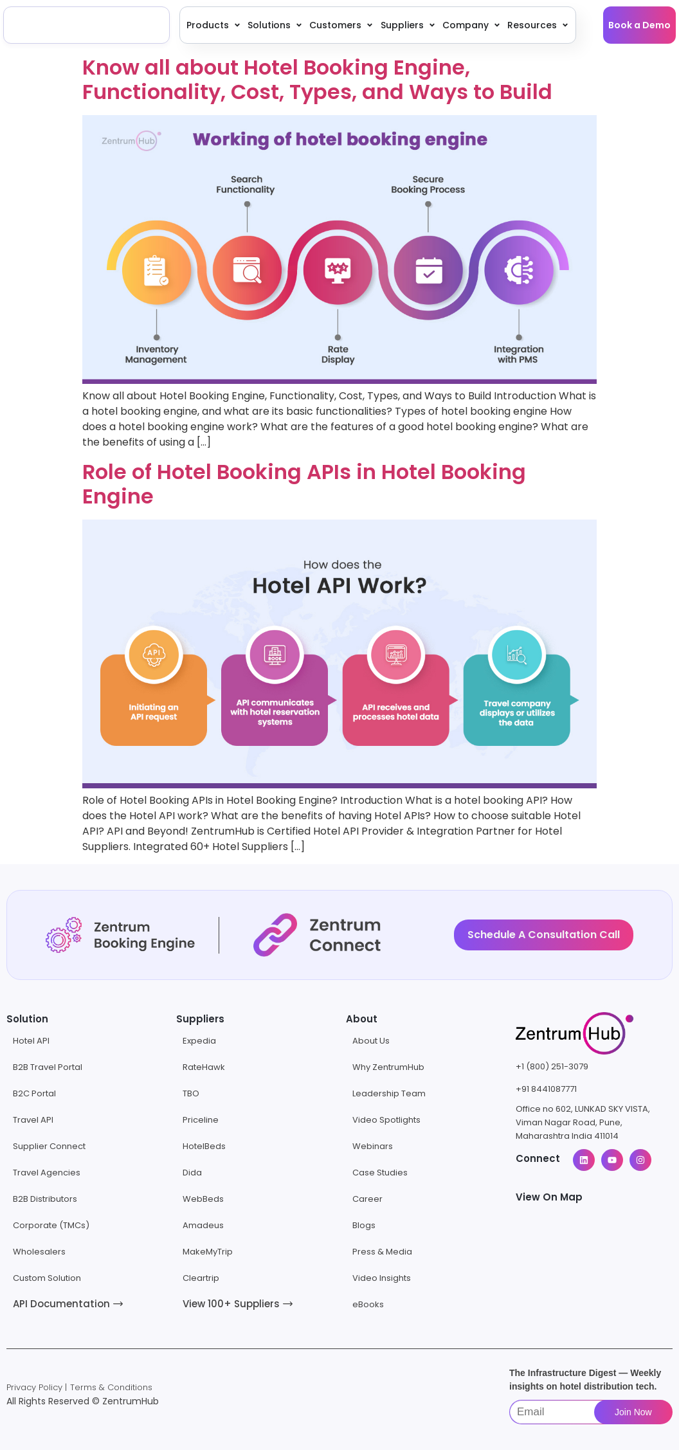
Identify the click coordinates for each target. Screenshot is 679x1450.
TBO (191, 1093)
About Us (371, 1041)
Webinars (372, 1146)
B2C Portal (34, 1093)
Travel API (33, 1120)
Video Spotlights (386, 1120)
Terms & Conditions (111, 1387)
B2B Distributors (45, 1199)
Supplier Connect (49, 1146)
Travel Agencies (46, 1172)
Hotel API (31, 1041)
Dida (192, 1172)
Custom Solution (47, 1278)
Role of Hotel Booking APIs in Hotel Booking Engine (304, 484)
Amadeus (203, 1225)
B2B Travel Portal (47, 1067)
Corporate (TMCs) (51, 1225)
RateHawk (204, 1067)
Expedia (199, 1041)
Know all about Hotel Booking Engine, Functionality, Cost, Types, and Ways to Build (317, 79)
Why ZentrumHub (388, 1067)
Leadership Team (389, 1093)
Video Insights (381, 1278)
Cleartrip (201, 1278)
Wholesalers (39, 1252)
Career (367, 1199)
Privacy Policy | (36, 1387)
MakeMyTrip (208, 1252)
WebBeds (203, 1199)
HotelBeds (204, 1146)
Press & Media (382, 1252)
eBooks (368, 1304)
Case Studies (380, 1172)
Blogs (364, 1225)
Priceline (201, 1120)
